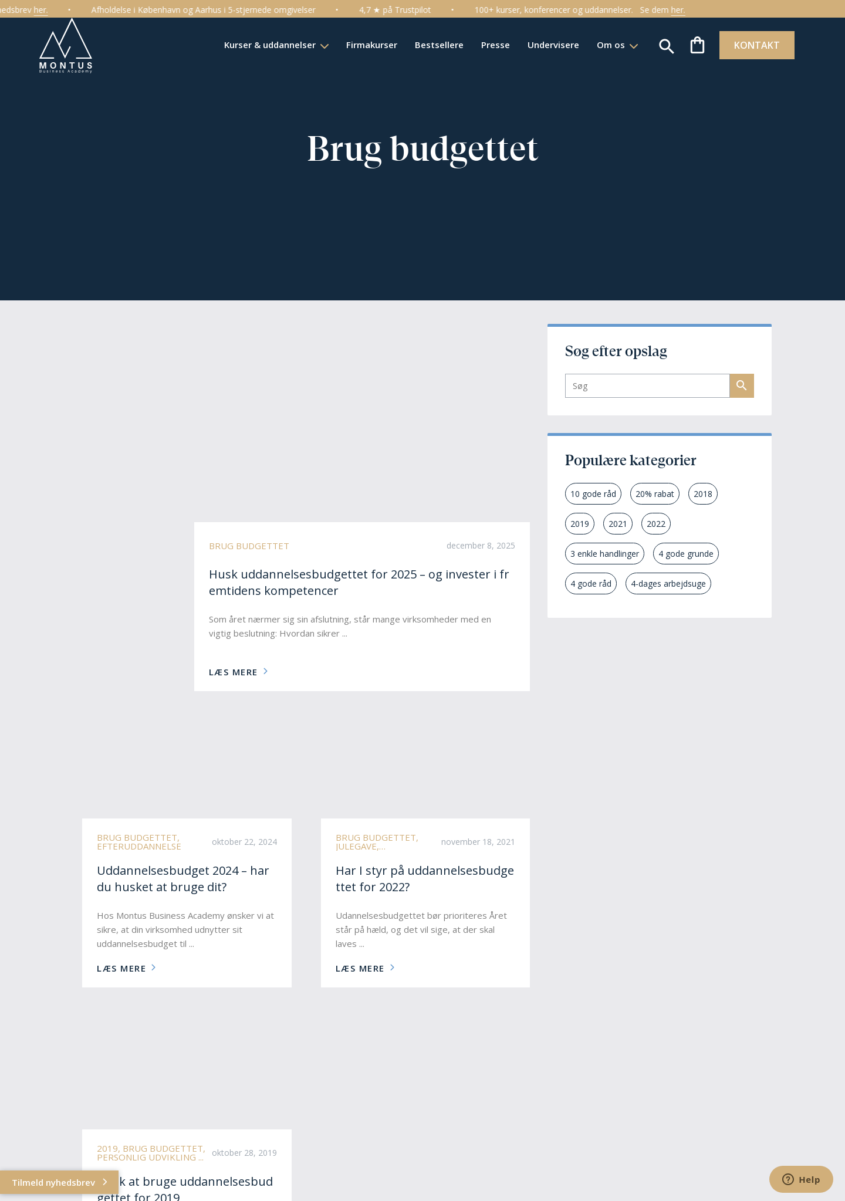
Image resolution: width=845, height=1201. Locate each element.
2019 (579, 523)
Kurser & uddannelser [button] (267, 44)
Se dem (676, 10)
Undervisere (549, 44)
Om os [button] (608, 44)
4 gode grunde (686, 553)
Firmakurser (367, 44)
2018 (703, 493)
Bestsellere (435, 44)
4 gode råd (590, 583)
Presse (491, 44)
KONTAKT (753, 45)
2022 (656, 523)
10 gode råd (593, 493)
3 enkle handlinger (604, 553)
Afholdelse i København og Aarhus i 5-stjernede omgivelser (219, 9)
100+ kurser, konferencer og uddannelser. (569, 9)
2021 (618, 523)
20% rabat (655, 493)
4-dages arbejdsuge (668, 583)
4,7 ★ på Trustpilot (410, 9)
